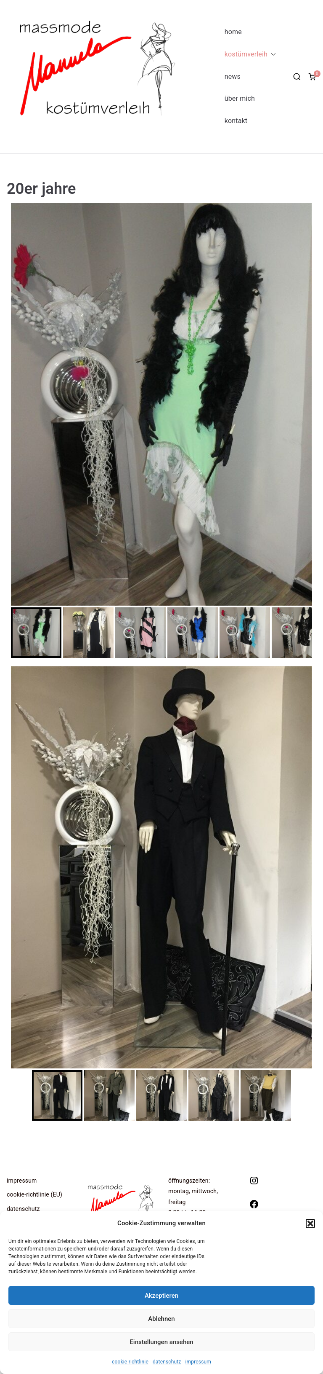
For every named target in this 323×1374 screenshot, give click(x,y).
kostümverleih (250, 54)
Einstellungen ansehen (161, 1342)
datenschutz (167, 1362)
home (233, 32)
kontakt (236, 121)
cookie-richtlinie (130, 1362)
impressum (198, 1362)
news (233, 76)
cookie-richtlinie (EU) (34, 1194)
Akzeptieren (161, 1295)
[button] (310, 1223)
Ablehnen (161, 1319)
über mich (240, 98)
